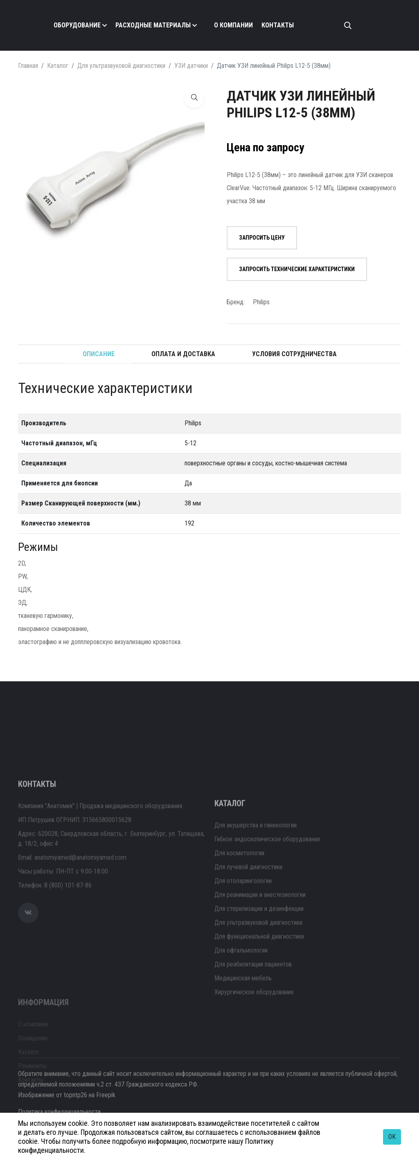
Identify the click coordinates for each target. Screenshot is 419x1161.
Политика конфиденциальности (59, 1112)
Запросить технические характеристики (297, 269)
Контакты (277, 25)
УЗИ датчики (191, 66)
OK (392, 1137)
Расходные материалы (153, 25)
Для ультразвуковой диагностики (121, 66)
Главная (28, 66)
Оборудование (77, 25)
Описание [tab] (99, 354)
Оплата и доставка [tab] (183, 354)
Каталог (57, 66)
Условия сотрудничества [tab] (294, 354)
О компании (233, 25)
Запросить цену (262, 237)
